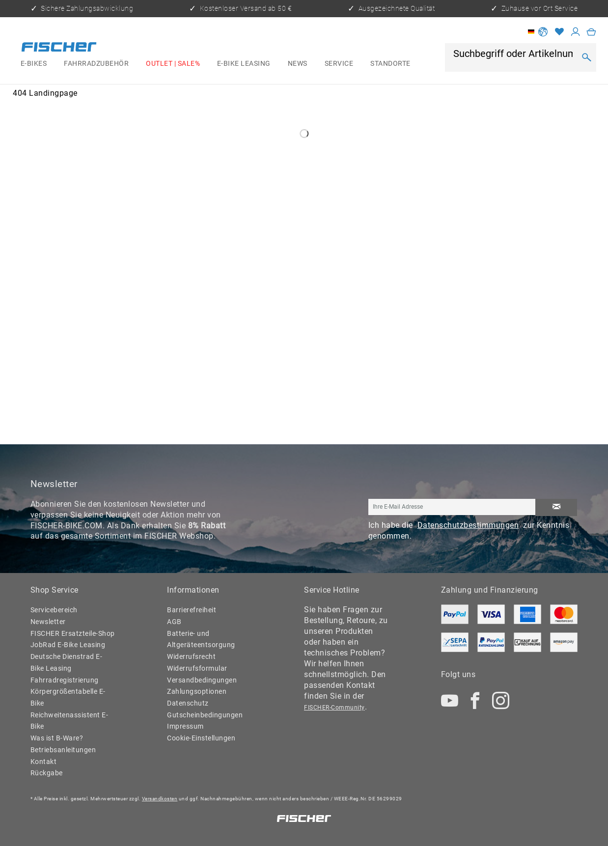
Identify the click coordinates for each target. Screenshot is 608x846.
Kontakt (43, 761)
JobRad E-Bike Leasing (68, 645)
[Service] (338, 63)
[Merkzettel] (559, 31)
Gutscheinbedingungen (205, 715)
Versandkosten (160, 798)
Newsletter (48, 622)
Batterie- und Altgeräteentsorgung (201, 639)
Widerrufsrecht (191, 656)
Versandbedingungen (202, 680)
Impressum (185, 726)
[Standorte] (390, 63)
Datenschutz (188, 703)
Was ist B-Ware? (56, 738)
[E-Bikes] (33, 63)
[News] (297, 63)
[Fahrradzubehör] (96, 63)
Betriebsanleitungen (63, 750)
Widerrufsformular (197, 668)
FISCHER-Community (334, 707)
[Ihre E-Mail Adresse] (452, 507)
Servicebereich (54, 610)
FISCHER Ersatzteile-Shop (72, 633)
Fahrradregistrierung (64, 680)
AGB (174, 622)
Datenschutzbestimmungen (468, 525)
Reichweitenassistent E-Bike (69, 721)
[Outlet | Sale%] (173, 63)
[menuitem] (33, 63)
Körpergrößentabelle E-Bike (68, 697)
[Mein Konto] (575, 31)
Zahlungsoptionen (196, 691)
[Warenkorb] (591, 31)
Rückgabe (46, 773)
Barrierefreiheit (191, 610)
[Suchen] (586, 57)
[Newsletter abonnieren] (556, 507)
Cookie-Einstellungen (201, 738)
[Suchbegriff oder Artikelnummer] (514, 54)
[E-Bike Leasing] (244, 63)
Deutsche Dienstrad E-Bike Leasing (66, 662)
